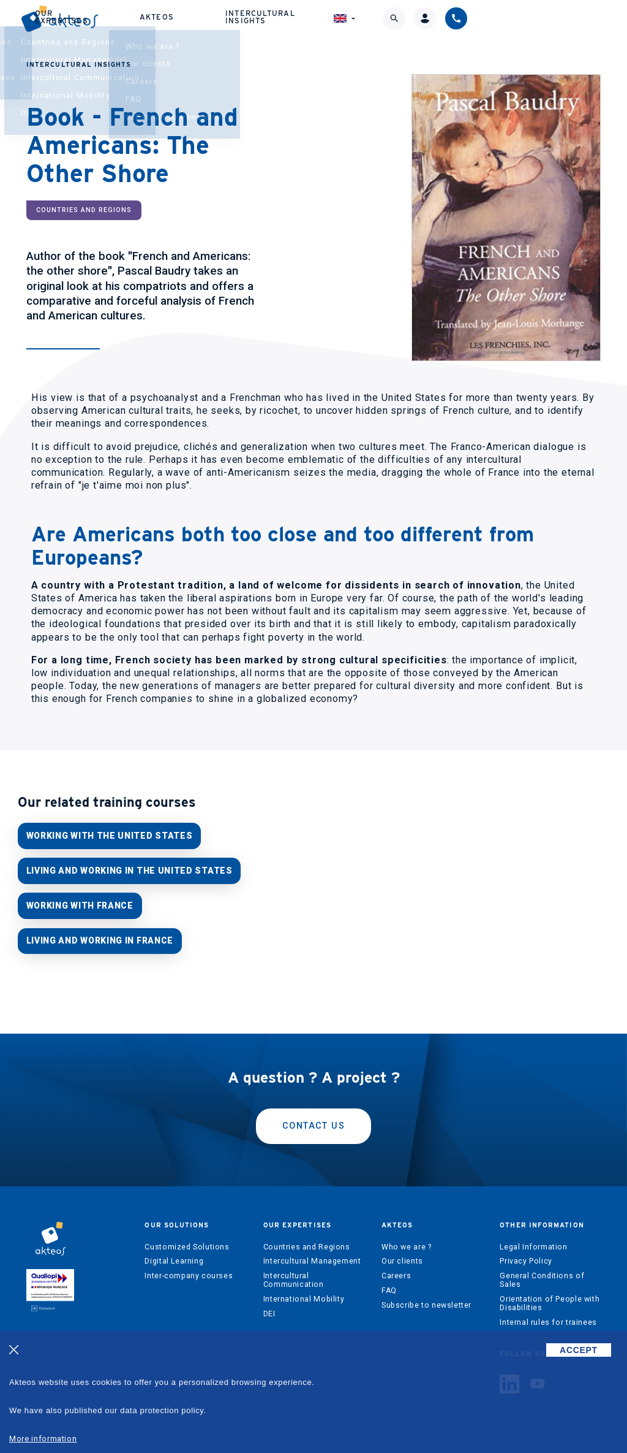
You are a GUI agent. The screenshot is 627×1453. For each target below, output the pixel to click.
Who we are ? (406, 1242)
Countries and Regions (306, 1242)
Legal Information (533, 1242)
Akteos (306, 22)
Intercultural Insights (394, 21)
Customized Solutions (187, 1242)
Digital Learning (174, 1257)
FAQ (389, 1286)
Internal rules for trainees (548, 1318)
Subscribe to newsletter (426, 1301)
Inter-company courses (189, 1272)
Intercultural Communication (293, 1276)
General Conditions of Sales (542, 1276)
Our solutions (138, 21)
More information (43, 1438)
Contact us (313, 1121)
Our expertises (225, 21)
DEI (269, 1309)
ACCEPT (579, 1350)
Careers (396, 1272)
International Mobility (303, 1295)
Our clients (402, 1257)
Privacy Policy (526, 1257)
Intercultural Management (312, 1257)
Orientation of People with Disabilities (549, 1299)
